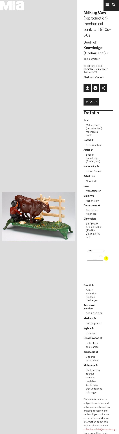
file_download (87, 88)
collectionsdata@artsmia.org (99, 429)
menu (107, 4)
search (113, 4)
